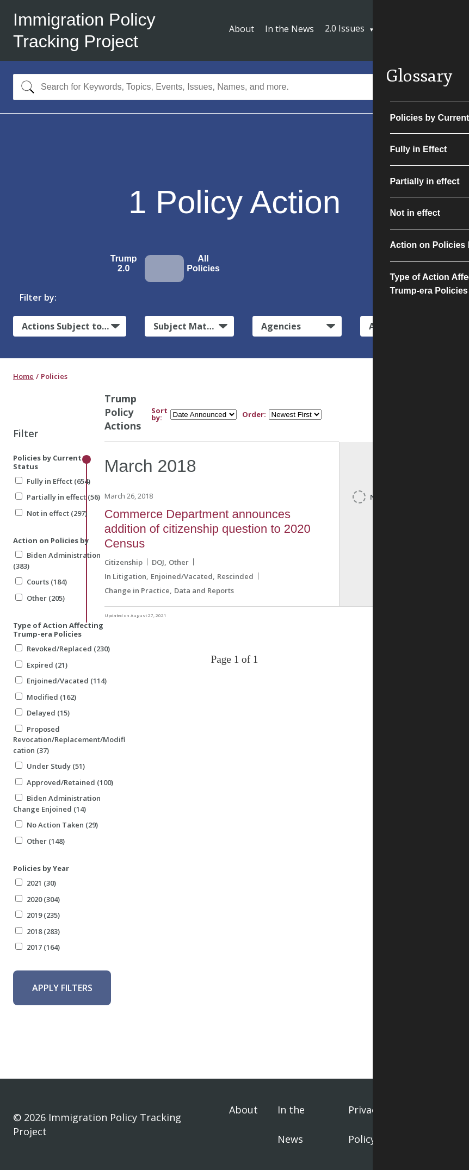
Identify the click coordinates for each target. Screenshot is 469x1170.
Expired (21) (41, 665)
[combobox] (234, 87)
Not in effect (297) (51, 513)
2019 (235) (37, 915)
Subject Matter (186, 326)
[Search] (25, 87)
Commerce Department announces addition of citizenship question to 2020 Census (207, 528)
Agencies (281, 326)
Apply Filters (62, 988)
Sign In (437, 1124)
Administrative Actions (412, 326)
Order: (254, 414)
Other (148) (40, 841)
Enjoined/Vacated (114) (61, 681)
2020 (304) (37, 899)
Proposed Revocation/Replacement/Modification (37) (69, 739)
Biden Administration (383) (57, 560)
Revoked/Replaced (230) (62, 649)
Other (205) (40, 598)
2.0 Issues (345, 28)
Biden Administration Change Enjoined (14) (57, 803)
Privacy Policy (364, 1124)
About (241, 29)
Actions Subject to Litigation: (74, 326)
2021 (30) (35, 883)
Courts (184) (41, 582)
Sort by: (159, 414)
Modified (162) (45, 697)
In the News (289, 29)
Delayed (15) (42, 713)
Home (23, 376)
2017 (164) (37, 947)
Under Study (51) (50, 766)
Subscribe (416, 29)
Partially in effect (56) (57, 497)
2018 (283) (37, 931)
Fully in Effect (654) (52, 481)
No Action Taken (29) (56, 825)
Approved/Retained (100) (64, 782)
